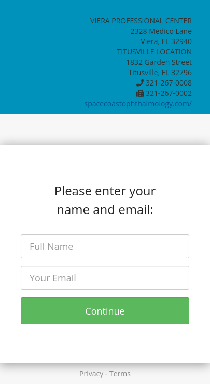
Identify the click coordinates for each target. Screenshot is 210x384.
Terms (120, 373)
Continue (104, 311)
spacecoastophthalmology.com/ (138, 103)
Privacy (91, 373)
